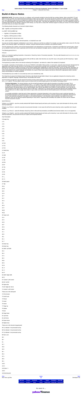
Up (41, 377)
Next (79, 10)
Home (40, 376)
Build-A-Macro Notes (13, 14)
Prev (3, 10)
